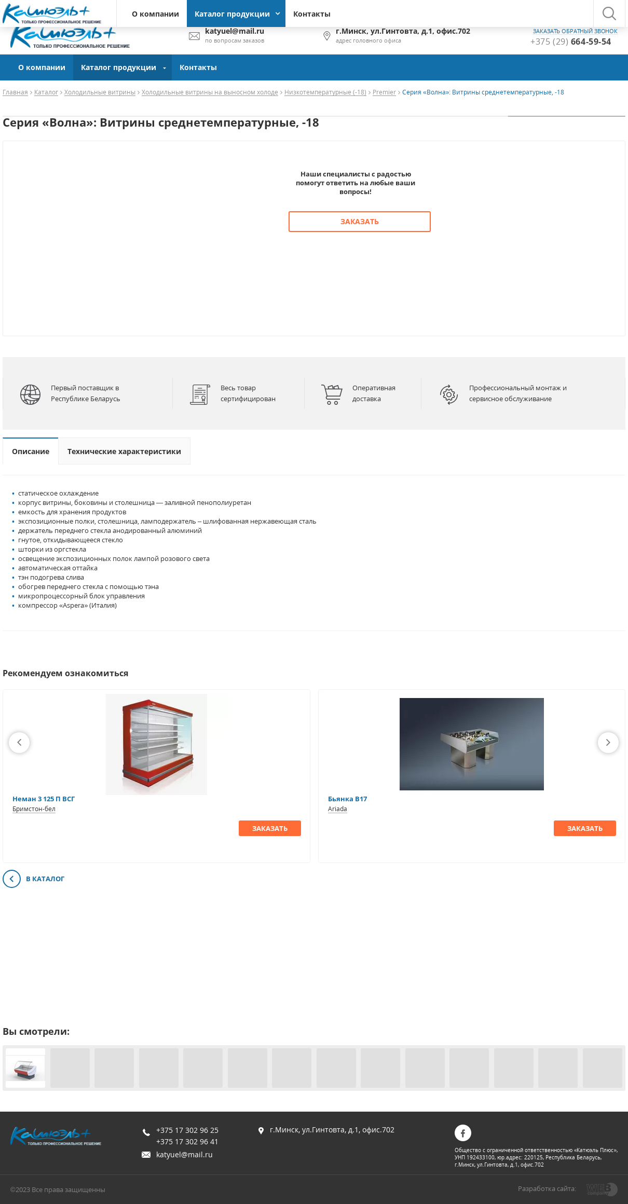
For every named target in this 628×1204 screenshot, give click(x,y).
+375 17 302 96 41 (187, 1141)
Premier (384, 92)
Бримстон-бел (34, 808)
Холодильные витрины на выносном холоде (210, 92)
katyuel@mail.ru (184, 1154)
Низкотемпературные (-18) (325, 92)
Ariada (337, 808)
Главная (15, 92)
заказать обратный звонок (575, 31)
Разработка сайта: (547, 1188)
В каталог (33, 879)
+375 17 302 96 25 (187, 1130)
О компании (155, 14)
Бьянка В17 (347, 798)
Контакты (312, 14)
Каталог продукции (232, 14)
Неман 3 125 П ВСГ (43, 798)
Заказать (359, 221)
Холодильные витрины (99, 92)
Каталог (46, 92)
